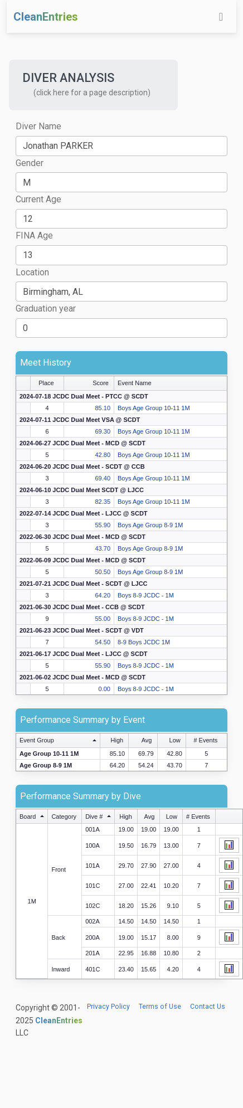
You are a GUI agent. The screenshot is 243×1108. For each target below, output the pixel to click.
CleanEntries (45, 16)
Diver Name (38, 126)
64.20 (102, 595)
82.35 (102, 501)
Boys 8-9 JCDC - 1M (146, 595)
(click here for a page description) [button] (91, 92)
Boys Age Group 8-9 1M (150, 525)
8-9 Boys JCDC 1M (144, 642)
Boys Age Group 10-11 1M (154, 408)
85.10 (102, 408)
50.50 (102, 571)
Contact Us (207, 1006)
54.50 (102, 642)
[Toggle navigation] (221, 17)
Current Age (38, 199)
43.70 (102, 548)
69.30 (102, 431)
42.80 (102, 454)
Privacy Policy (108, 1006)
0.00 (104, 689)
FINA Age (34, 235)
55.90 (102, 525)
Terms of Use (160, 1006)
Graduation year (46, 308)
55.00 (102, 618)
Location (32, 272)
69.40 (102, 478)
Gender (29, 163)
